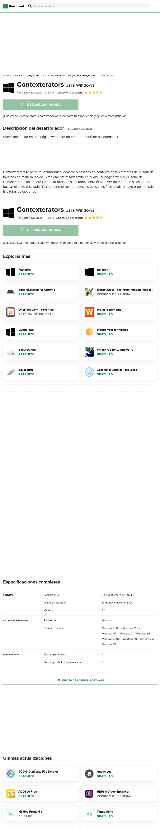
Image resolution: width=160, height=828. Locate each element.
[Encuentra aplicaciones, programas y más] (88, 6)
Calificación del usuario (79, 92)
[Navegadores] (33, 76)
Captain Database (82, 128)
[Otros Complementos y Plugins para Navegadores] (69, 76)
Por (29, 92)
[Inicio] (6, 76)
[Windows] (17, 76)
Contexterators (55, 84)
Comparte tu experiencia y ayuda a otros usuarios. (93, 116)
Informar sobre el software (80, 680)
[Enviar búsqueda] (30, 6)
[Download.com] (13, 6)
